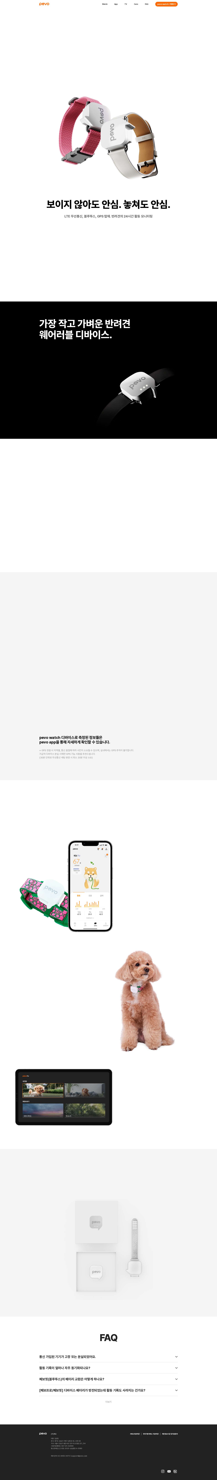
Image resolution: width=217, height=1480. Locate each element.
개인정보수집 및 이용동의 (170, 1434)
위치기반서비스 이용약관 (150, 1434)
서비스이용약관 (135, 1434)
